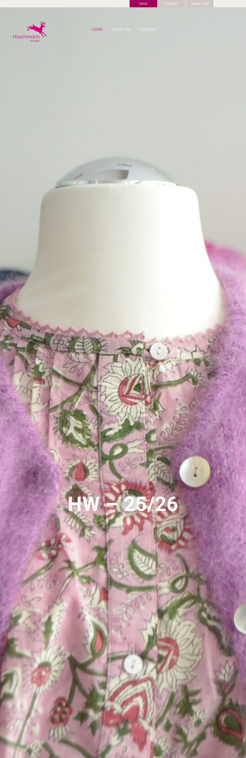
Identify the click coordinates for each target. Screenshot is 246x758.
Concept (171, 3)
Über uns (121, 29)
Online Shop (200, 3)
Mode (143, 3)
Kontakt (148, 29)
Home (97, 29)
